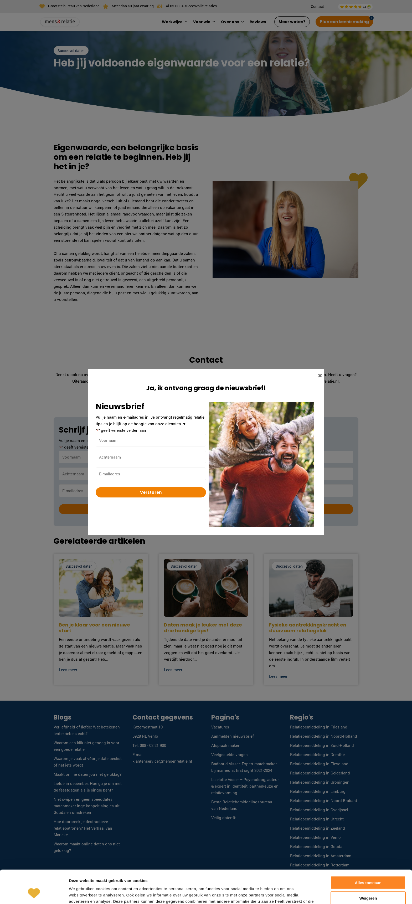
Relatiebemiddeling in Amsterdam (320, 855)
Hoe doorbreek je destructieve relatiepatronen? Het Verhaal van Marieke (83, 828)
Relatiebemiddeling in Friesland (318, 727)
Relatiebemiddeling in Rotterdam (319, 864)
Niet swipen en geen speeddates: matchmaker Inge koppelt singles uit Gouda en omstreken (87, 806)
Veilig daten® (223, 817)
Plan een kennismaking (344, 21)
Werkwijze (175, 22)
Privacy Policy (345, 892)
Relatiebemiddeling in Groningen (319, 782)
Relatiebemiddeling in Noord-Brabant (323, 800)
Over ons (232, 22)
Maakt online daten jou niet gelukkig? (87, 774)
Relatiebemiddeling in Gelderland (320, 772)
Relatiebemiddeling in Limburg (318, 791)
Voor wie (204, 22)
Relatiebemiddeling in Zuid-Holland (322, 745)
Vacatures (220, 727)
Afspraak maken (225, 745)
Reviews (258, 21)
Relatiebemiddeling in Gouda (316, 846)
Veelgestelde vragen (229, 754)
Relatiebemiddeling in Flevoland (319, 763)
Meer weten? (292, 21)
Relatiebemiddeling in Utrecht (317, 818)
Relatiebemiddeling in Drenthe (317, 754)
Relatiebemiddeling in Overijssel (319, 809)
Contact (317, 6)
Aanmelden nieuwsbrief (232, 736)
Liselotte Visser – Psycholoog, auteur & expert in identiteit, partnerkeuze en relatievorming (245, 786)
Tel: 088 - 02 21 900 (149, 745)
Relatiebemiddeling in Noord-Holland (323, 736)
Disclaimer (320, 892)
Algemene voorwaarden (286, 892)
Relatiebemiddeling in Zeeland (317, 828)
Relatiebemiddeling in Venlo (315, 837)
